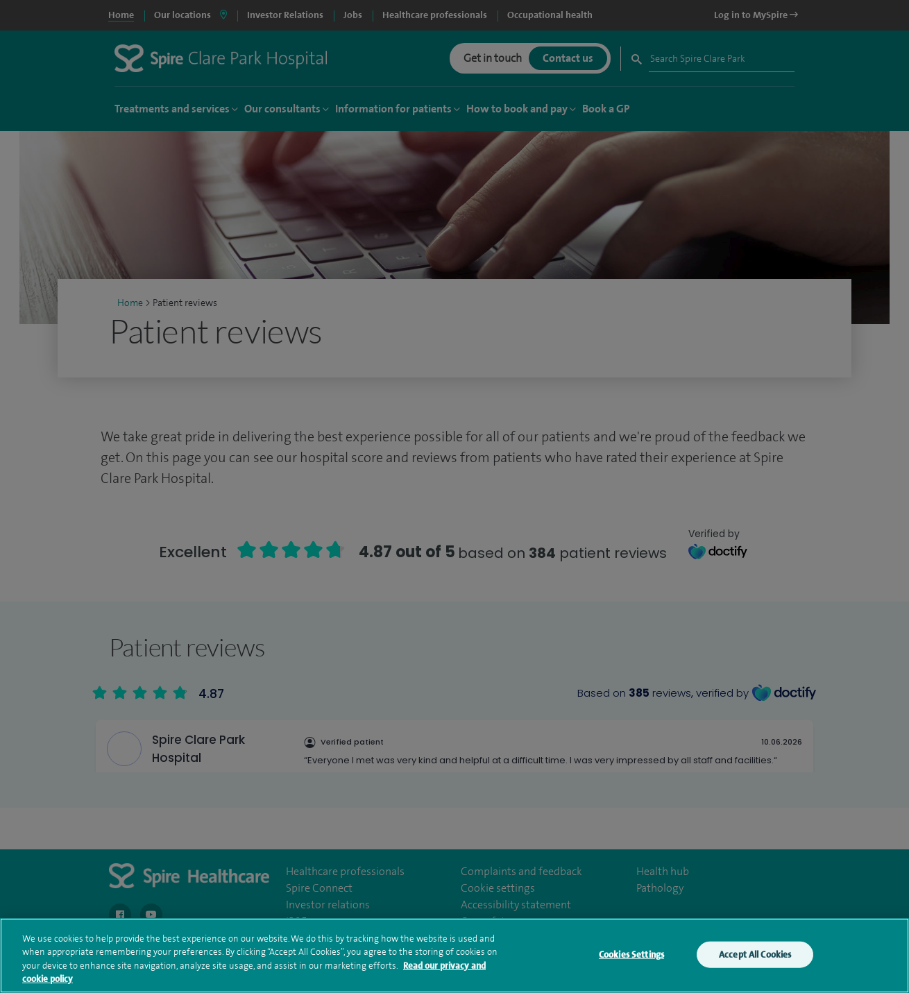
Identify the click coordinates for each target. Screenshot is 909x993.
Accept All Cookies (755, 954)
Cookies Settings (631, 954)
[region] (454, 955)
